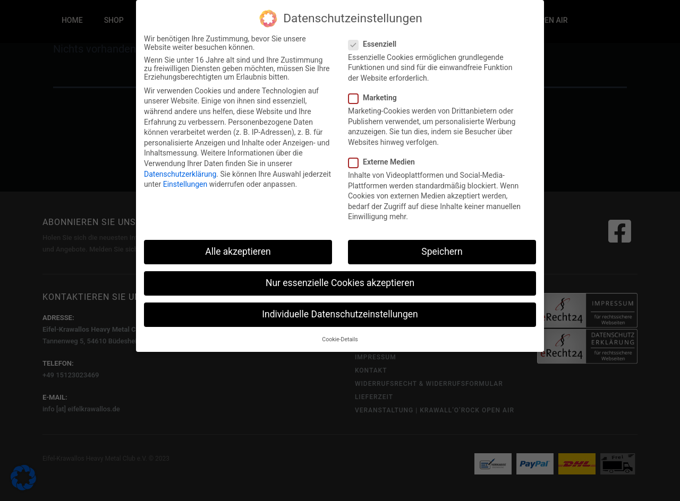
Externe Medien (383, 160)
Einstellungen (185, 182)
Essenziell (374, 42)
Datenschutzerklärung (180, 172)
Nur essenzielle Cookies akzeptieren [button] (340, 280)
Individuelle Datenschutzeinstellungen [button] (340, 312)
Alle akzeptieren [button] (238, 249)
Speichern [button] (441, 249)
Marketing (374, 95)
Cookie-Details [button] (340, 337)
